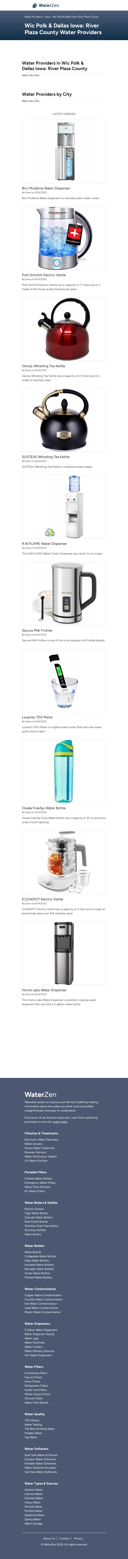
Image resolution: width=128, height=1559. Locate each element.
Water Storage (33, 1523)
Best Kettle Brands (36, 1221)
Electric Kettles (34, 1209)
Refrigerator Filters (36, 1385)
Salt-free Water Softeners (41, 1472)
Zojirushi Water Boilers (38, 1217)
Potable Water (33, 1433)
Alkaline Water (34, 1489)
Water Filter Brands (36, 1402)
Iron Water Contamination (41, 1303)
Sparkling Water (34, 1515)
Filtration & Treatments (41, 1133)
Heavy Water (33, 1502)
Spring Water (33, 1519)
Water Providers (33, 16)
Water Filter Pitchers (37, 1187)
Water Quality (35, 1414)
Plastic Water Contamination (43, 1312)
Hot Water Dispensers (38, 1355)
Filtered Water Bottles (38, 1178)
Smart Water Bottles (37, 1273)
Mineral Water (33, 1506)
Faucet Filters (33, 1377)
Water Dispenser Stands (39, 1334)
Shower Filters (34, 1398)
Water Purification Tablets (41, 1156)
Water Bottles (34, 1246)
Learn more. (60, 1121)
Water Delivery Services (39, 1351)
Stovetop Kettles (35, 1230)
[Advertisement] (64, 1048)
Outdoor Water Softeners (40, 1459)
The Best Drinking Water (40, 1428)
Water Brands (33, 1252)
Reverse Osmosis (35, 1152)
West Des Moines (33, 101)
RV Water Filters (35, 1191)
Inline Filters (32, 1381)
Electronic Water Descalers (41, 1139)
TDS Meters (32, 1420)
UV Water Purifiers (36, 1160)
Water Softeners (36, 1449)
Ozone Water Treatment (40, 1148)
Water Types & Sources (41, 1483)
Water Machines (35, 1342)
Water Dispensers (37, 1324)
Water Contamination (40, 1289)
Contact (64, 1538)
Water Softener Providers (40, 1467)
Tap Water (31, 1437)
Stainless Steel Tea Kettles (41, 1226)
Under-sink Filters (36, 1390)
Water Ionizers (33, 1143)
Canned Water (33, 1494)
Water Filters (34, 1367)
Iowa (47, 16)
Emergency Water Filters (40, 1182)
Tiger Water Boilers (36, 1213)
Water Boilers (33, 1234)
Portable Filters (36, 1172)
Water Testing (33, 1424)
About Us (49, 1538)
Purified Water (33, 1511)
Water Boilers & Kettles (41, 1203)
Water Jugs (31, 1338)
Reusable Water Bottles (39, 1269)
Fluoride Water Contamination (44, 1299)
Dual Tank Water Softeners (41, 1455)
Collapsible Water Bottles (40, 1256)
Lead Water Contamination (41, 1308)
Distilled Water (34, 1498)
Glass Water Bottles (37, 1260)
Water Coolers (33, 1346)
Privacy (78, 1538)
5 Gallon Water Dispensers (41, 1330)
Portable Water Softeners (40, 1463)
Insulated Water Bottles (39, 1264)
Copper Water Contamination (43, 1295)
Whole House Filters (37, 1394)
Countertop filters (36, 1373)
